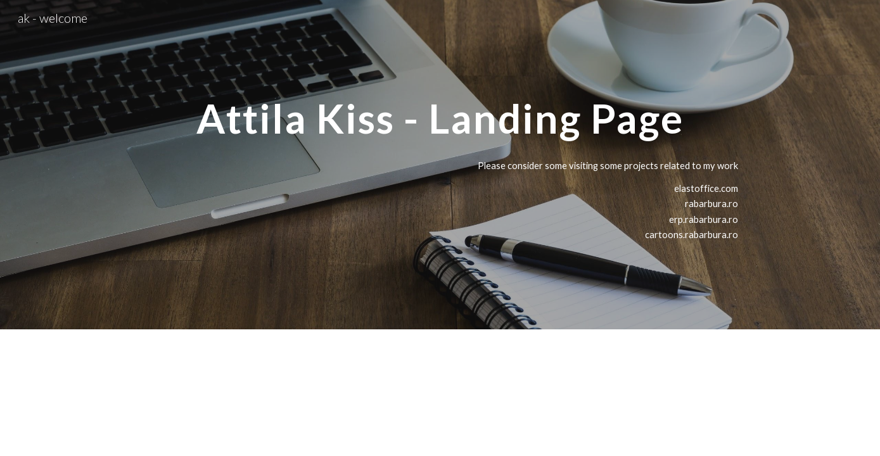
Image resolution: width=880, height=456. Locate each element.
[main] (440, 113)
